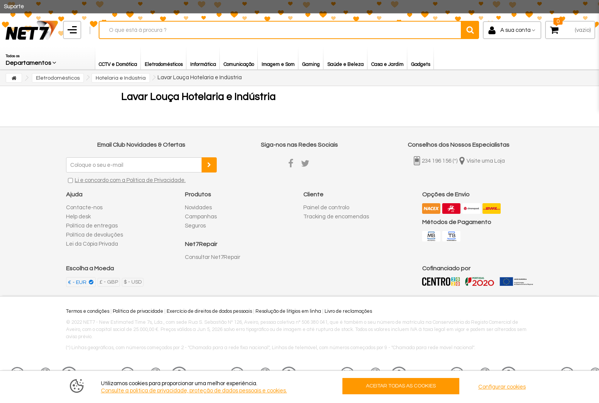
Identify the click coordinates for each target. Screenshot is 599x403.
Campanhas (201, 217)
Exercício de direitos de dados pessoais (209, 311)
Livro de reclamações (348, 311)
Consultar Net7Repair (212, 257)
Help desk (78, 217)
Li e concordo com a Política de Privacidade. (130, 180)
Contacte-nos (84, 207)
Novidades (198, 207)
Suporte (14, 6)
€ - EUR (78, 282)
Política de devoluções (94, 235)
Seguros (195, 226)
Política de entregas (92, 226)
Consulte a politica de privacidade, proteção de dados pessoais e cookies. (194, 391)
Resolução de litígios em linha (288, 311)
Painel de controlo (326, 207)
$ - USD (133, 282)
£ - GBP (108, 282)
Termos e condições (87, 311)
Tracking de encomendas (336, 217)
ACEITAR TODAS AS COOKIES (401, 386)
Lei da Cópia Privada (92, 244)
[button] (31, 58)
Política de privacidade (138, 311)
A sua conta (515, 30)
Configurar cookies (502, 387)
